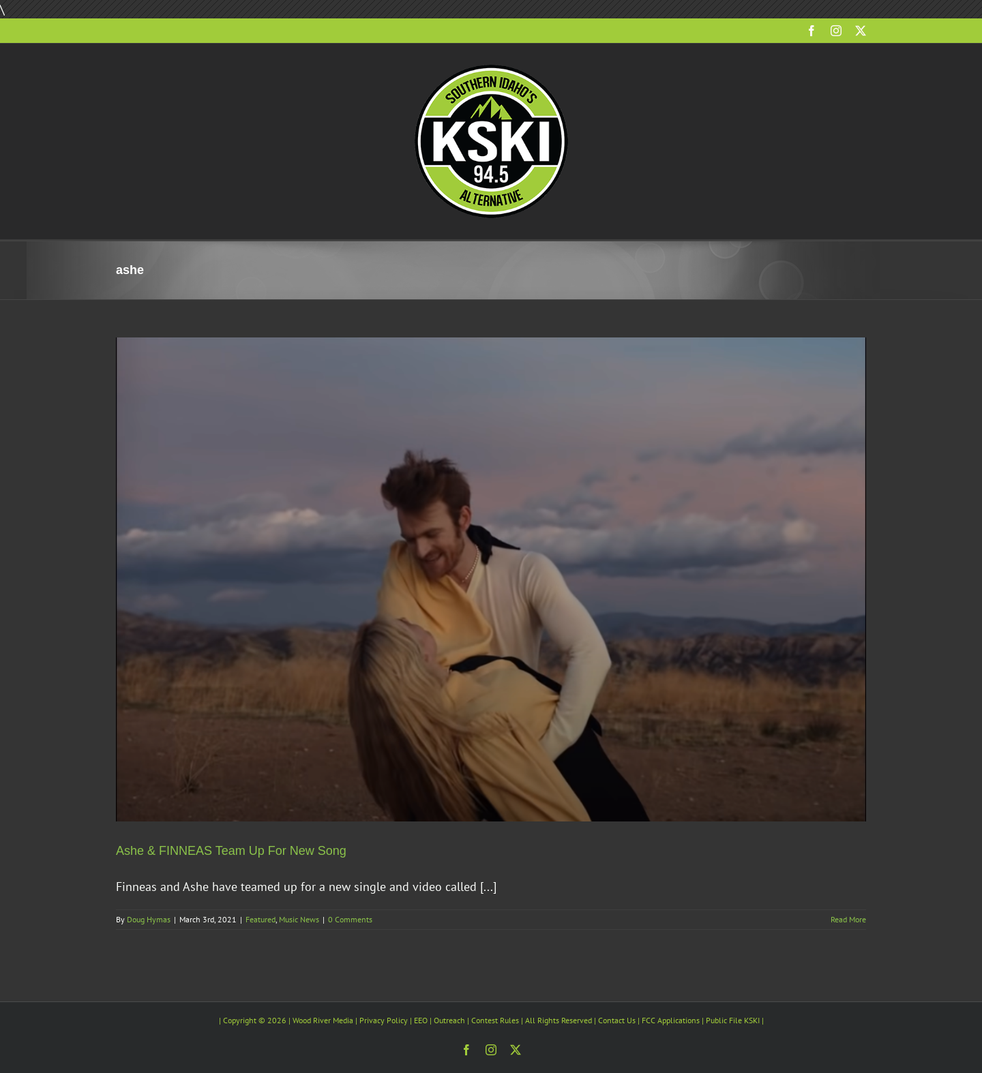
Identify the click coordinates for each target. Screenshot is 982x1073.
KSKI (752, 1020)
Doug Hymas (148, 919)
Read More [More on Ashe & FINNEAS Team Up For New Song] (848, 919)
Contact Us (617, 1020)
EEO (421, 1020)
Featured (261, 919)
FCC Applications (671, 1020)
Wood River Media (323, 1020)
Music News (299, 919)
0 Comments (350, 919)
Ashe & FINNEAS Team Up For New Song (231, 851)
